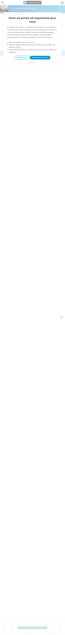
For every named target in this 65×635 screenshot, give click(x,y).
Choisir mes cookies (22, 57)
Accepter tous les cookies (40, 57)
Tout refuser (32, 62)
